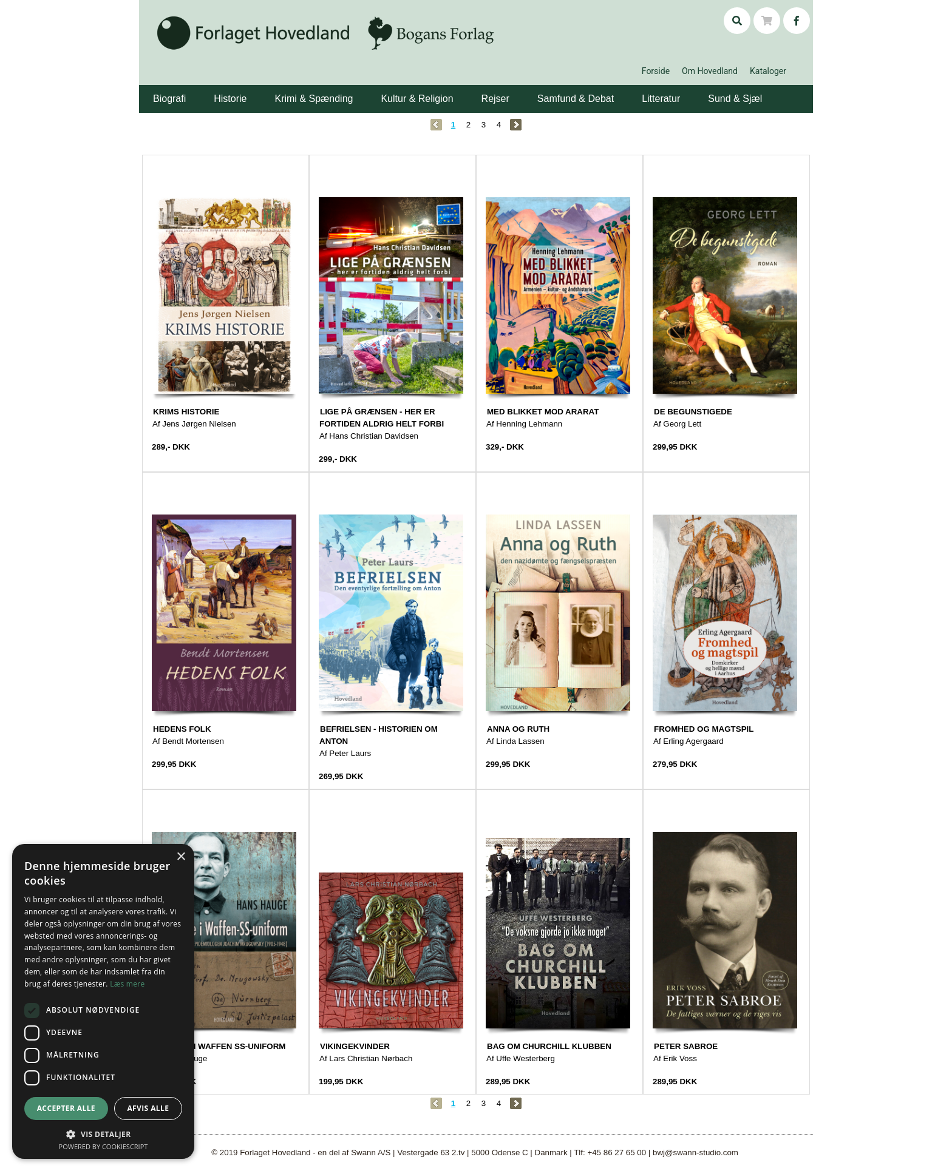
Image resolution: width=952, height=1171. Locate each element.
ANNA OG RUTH (518, 729)
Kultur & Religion (417, 98)
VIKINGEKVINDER (355, 1046)
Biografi (169, 98)
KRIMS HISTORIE (186, 411)
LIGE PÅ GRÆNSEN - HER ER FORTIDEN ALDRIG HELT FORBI (381, 417)
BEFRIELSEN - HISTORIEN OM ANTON (378, 735)
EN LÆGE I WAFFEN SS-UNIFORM (219, 1046)
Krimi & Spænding (313, 98)
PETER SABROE (686, 1046)
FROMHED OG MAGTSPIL (703, 729)
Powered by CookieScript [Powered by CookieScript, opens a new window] (103, 1146)
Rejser (495, 98)
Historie (230, 98)
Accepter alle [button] (66, 1108)
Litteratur (661, 98)
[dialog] (103, 1001)
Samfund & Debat (575, 98)
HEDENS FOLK (182, 729)
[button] (188, 90)
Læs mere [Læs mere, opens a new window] (127, 984)
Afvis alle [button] (148, 1108)
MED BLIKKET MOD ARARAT (543, 411)
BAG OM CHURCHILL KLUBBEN (549, 1046)
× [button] (180, 857)
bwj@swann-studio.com (695, 1152)
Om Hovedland (710, 71)
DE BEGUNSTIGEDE (693, 411)
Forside (656, 71)
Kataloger (768, 71)
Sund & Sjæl (735, 98)
